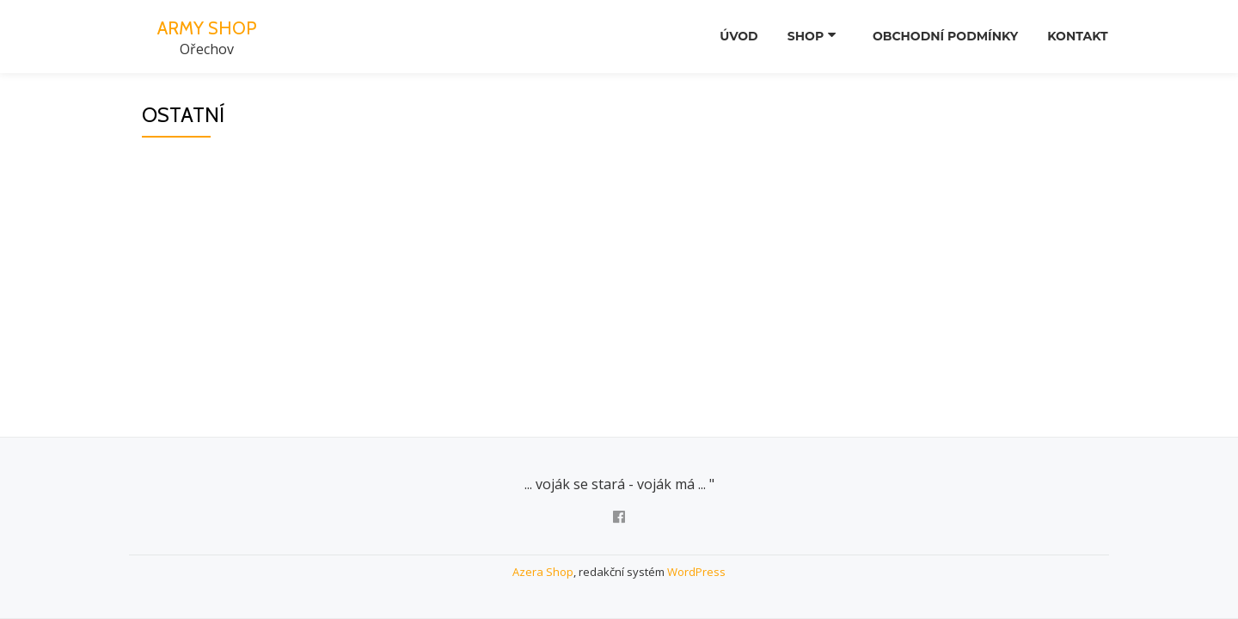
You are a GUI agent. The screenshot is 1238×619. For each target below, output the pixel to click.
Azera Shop (542, 571)
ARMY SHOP (206, 27)
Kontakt (1075, 37)
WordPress (696, 571)
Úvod (729, 37)
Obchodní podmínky (938, 37)
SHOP (801, 37)
